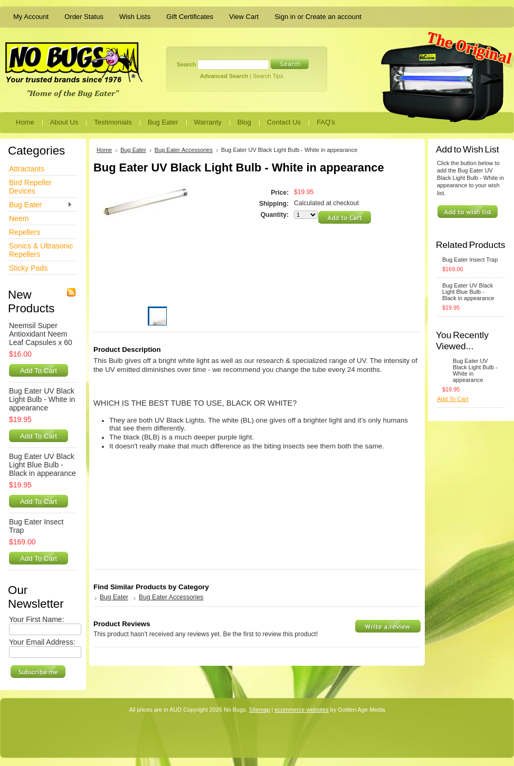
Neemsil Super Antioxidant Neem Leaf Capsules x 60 (40, 334)
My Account (31, 17)
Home (104, 150)
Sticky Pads (28, 268)
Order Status (83, 17)
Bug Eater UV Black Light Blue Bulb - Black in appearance (42, 464)
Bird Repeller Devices (30, 186)
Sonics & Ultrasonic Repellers (41, 250)
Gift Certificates (189, 17)
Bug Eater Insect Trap (36, 526)
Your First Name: (36, 619)
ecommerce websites (301, 709)
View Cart (244, 17)
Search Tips (268, 76)
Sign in (285, 17)
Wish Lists (134, 17)
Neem (18, 218)
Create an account (333, 17)
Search (186, 64)
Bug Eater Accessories (184, 150)
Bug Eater (40, 205)
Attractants (26, 169)
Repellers (24, 232)
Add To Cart (38, 371)
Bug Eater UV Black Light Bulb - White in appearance (42, 399)
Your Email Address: (42, 642)
